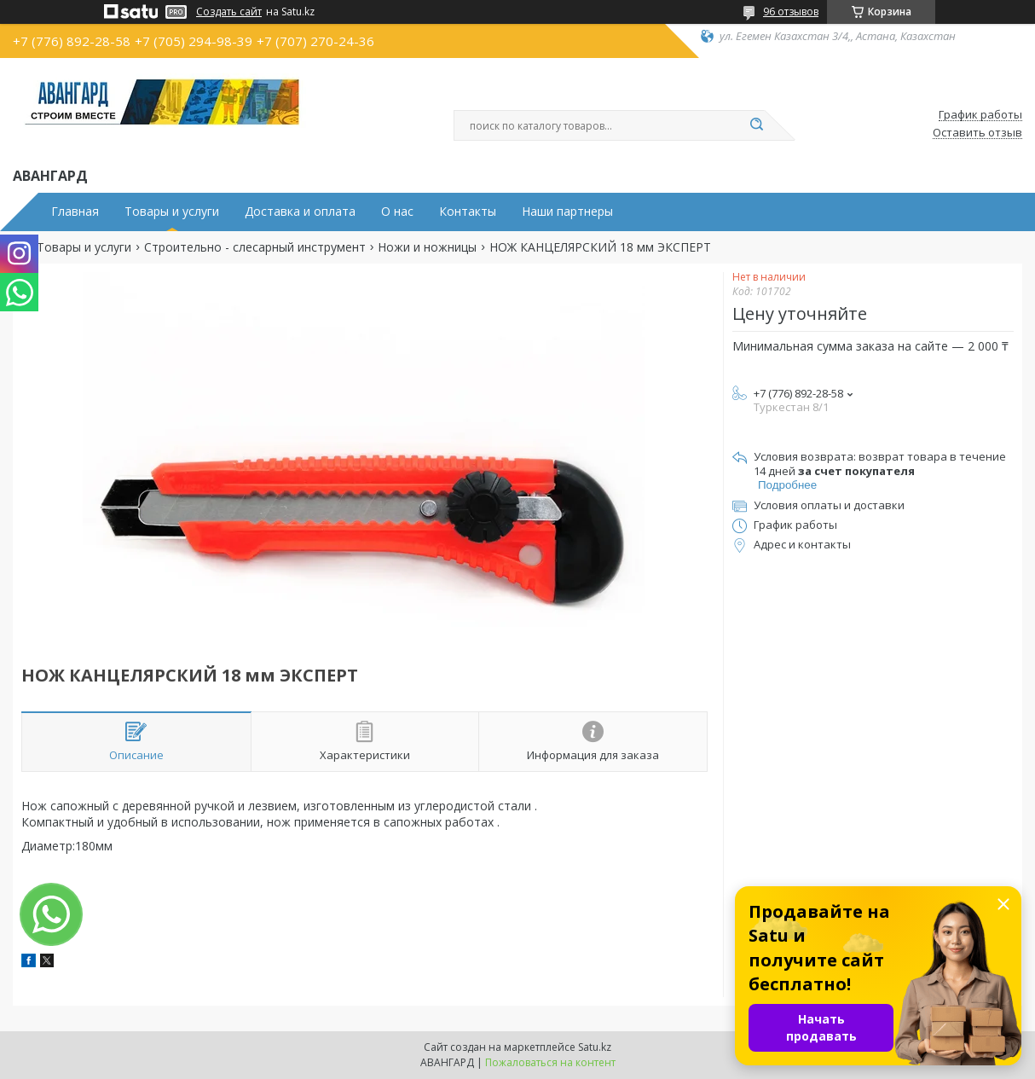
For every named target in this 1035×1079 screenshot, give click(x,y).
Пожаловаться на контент (550, 1062)
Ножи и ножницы (427, 247)
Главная (75, 212)
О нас (397, 212)
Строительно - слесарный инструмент (255, 247)
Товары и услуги (171, 212)
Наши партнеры (567, 212)
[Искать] (756, 125)
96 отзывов (790, 11)
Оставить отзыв (977, 133)
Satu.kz (594, 1047)
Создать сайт (229, 12)
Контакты (467, 212)
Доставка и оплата (300, 212)
